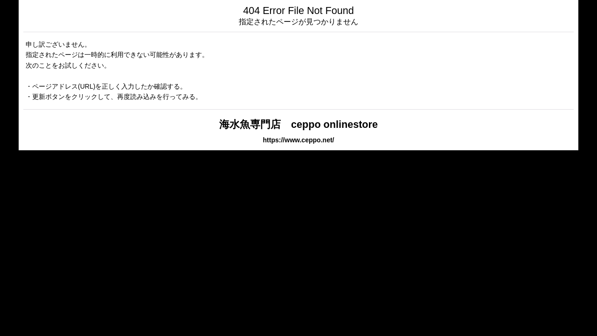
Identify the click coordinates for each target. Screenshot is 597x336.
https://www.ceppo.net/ (298, 140)
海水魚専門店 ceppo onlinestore (298, 124)
